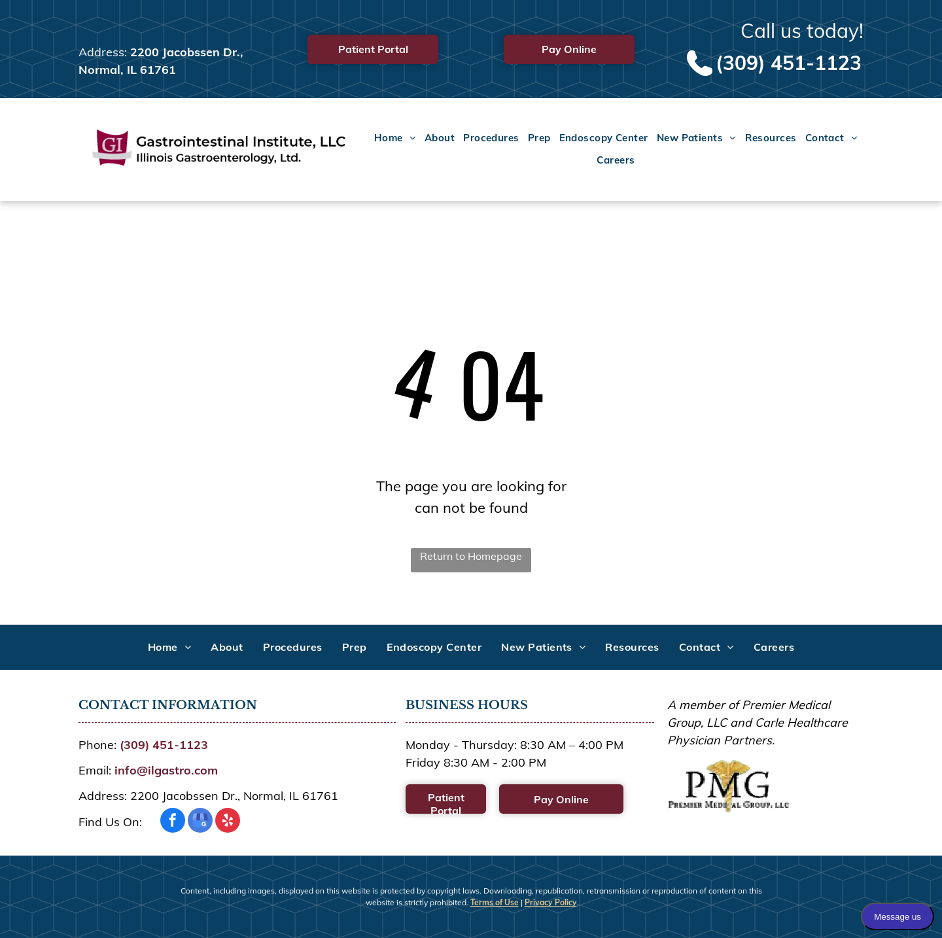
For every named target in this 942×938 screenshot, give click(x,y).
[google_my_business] (200, 822)
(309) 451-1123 (789, 62)
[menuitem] (391, 139)
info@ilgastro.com (166, 770)
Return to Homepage (471, 556)
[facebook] (172, 822)
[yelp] (227, 822)
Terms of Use (494, 902)
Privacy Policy (551, 902)
